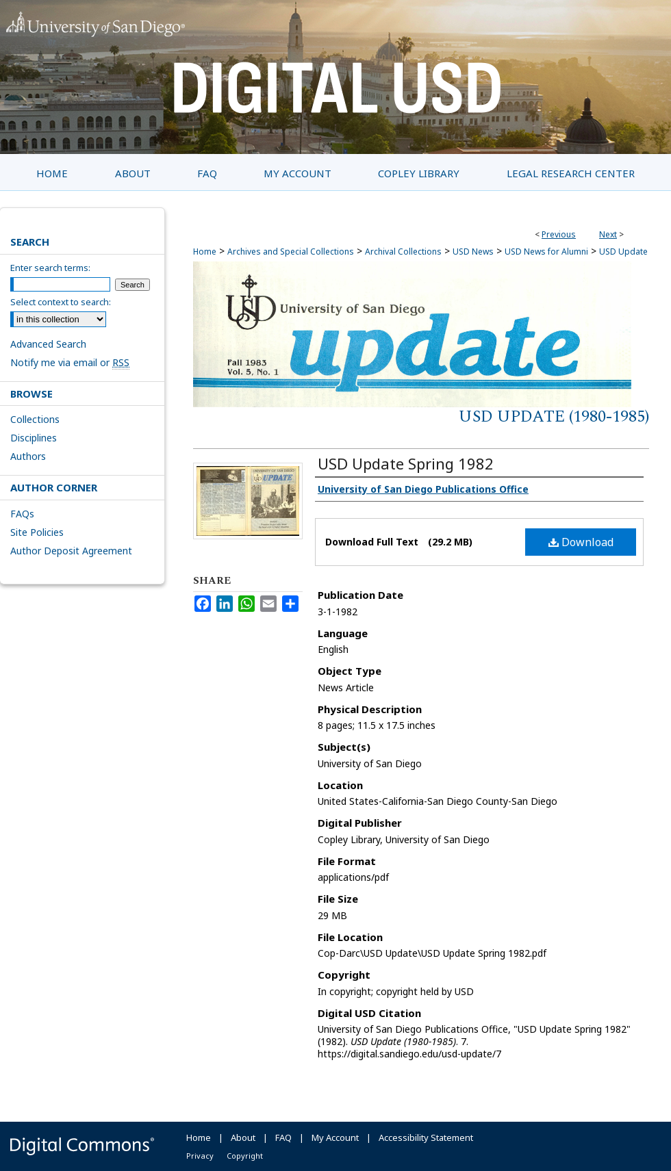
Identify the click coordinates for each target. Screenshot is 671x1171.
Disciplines (33, 437)
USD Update (623, 251)
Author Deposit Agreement (71, 550)
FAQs (22, 513)
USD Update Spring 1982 (406, 463)
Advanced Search (48, 343)
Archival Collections (403, 251)
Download (580, 542)
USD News (473, 251)
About (243, 1137)
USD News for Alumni (546, 251)
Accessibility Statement (426, 1137)
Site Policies (37, 532)
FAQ (283, 1137)
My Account (335, 1137)
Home (204, 251)
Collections (35, 419)
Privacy (200, 1155)
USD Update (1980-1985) (554, 416)
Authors (28, 456)
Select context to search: (60, 302)
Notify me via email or (69, 362)
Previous (559, 234)
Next (608, 234)
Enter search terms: (50, 267)
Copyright (245, 1155)
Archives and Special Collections (290, 251)
